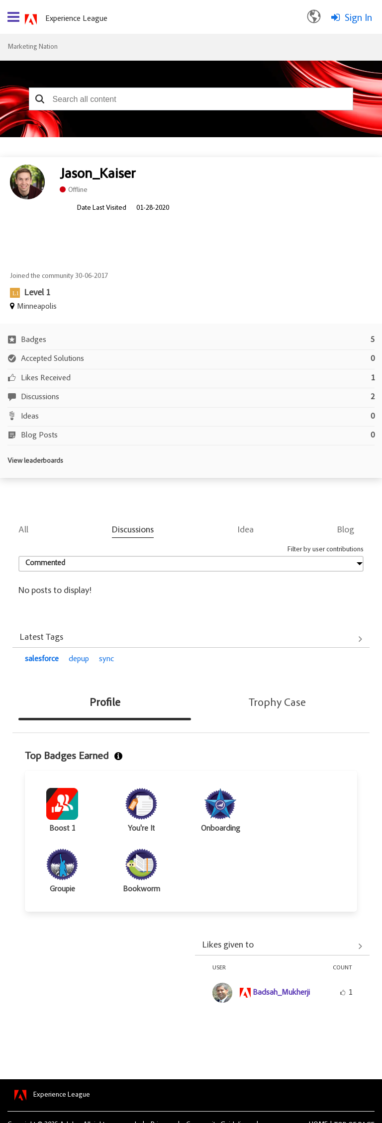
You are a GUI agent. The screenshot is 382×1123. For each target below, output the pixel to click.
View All (191, 638)
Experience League (76, 19)
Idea (246, 530)
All (23, 530)
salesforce (42, 659)
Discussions (133, 530)
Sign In (358, 18)
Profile (105, 703)
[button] (40, 98)
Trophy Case (277, 703)
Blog (345, 530)
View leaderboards (35, 461)
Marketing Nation (32, 47)
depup (79, 659)
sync (106, 659)
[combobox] (191, 98)
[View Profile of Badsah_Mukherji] (281, 993)
